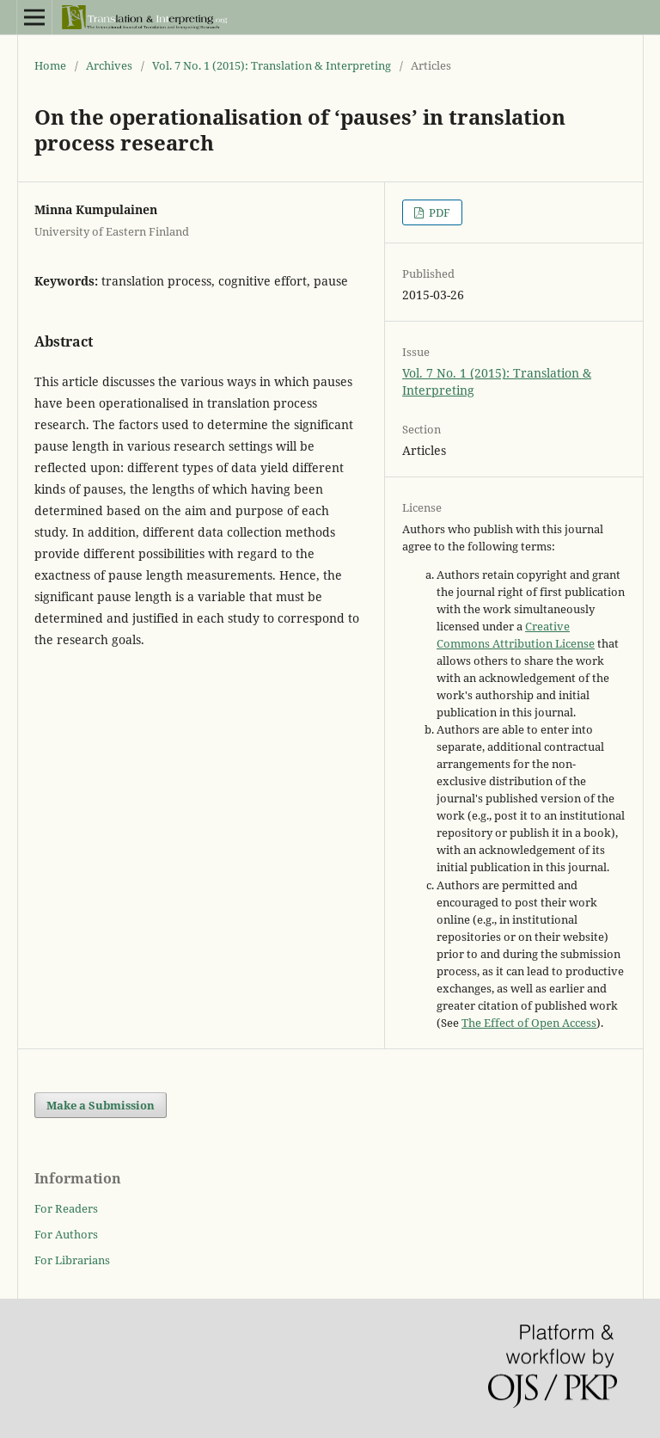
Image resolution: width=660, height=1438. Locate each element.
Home (50, 65)
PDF (438, 212)
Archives (109, 65)
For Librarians (72, 1260)
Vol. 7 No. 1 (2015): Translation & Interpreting (271, 65)
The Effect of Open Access (528, 1022)
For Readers (66, 1208)
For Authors (66, 1234)
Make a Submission (100, 1105)
